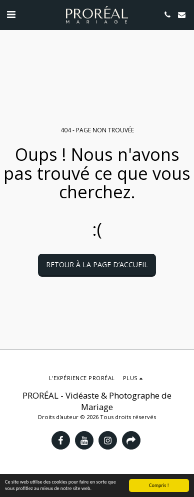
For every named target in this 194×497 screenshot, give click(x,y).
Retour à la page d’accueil (97, 264)
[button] (11, 14)
